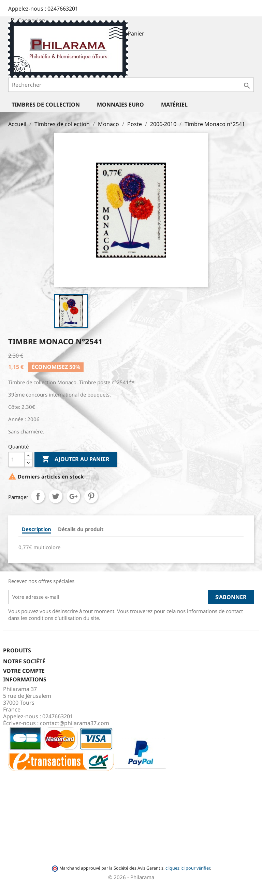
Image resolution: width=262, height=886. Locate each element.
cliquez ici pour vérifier (187, 868)
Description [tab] (36, 529)
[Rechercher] (131, 85)
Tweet (55, 496)
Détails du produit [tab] (81, 529)
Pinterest (91, 496)
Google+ (73, 496)
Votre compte (24, 671)
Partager (38, 496)
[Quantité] (16, 459)
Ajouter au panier (76, 459)
